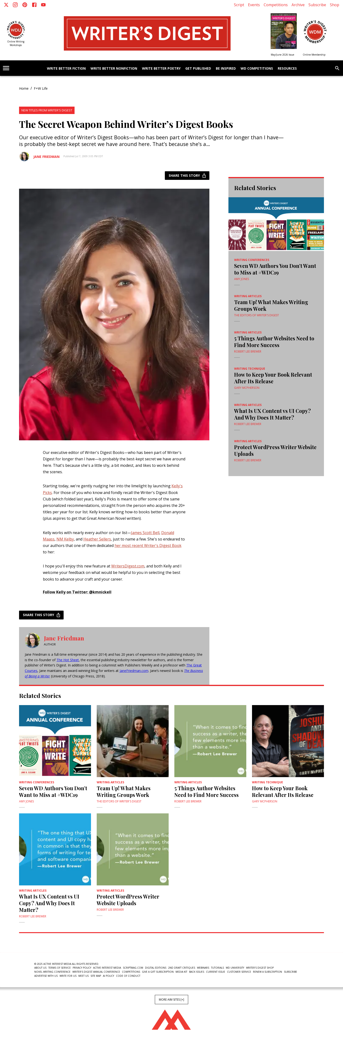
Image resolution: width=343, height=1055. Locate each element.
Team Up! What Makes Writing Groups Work (271, 305)
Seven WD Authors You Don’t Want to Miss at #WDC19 (275, 269)
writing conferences (251, 260)
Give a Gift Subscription (158, 971)
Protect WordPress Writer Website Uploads (275, 450)
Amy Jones (241, 279)
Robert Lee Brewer (247, 351)
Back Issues (196, 971)
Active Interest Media (107, 967)
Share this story (187, 175)
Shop (334, 4)
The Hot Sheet (67, 660)
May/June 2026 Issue (282, 54)
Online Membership (314, 54)
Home (24, 88)
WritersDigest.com (127, 566)
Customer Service (239, 971)
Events (254, 4)
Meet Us (83, 975)
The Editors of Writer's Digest (256, 315)
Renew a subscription (267, 971)
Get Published (198, 68)
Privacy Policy (82, 967)
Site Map (96, 975)
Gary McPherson (246, 388)
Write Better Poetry (161, 68)
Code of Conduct (128, 975)
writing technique (249, 369)
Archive (298, 4)
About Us (40, 967)
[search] (337, 68)
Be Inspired (226, 68)
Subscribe (317, 4)
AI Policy (108, 975)
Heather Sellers (97, 539)
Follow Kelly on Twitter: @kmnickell (77, 592)
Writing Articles (248, 296)
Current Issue (215, 971)
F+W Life (41, 88)
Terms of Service (59, 967)
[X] (6, 5)
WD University (235, 967)
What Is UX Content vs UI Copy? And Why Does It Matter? (272, 414)
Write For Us (68, 975)
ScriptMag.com (133, 967)
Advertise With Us (46, 975)
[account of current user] (6, 68)
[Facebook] (34, 5)
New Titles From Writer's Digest (47, 110)
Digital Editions (155, 967)
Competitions (276, 4)
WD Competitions (257, 68)
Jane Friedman (46, 156)
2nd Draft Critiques (181, 967)
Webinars (203, 967)
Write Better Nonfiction (114, 68)
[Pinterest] (25, 5)
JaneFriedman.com (134, 670)
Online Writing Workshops (15, 43)
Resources (287, 68)
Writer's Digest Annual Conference (96, 971)
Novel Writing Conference (52, 971)
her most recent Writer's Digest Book (148, 545)
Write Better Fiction (66, 68)
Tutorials (217, 967)
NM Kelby (65, 539)
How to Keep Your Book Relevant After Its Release (273, 378)
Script (239, 4)
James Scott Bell (145, 532)
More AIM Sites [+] (171, 1000)
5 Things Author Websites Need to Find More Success (274, 341)
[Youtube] (43, 5)
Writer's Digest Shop (260, 967)
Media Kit (181, 971)
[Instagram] (15, 5)
